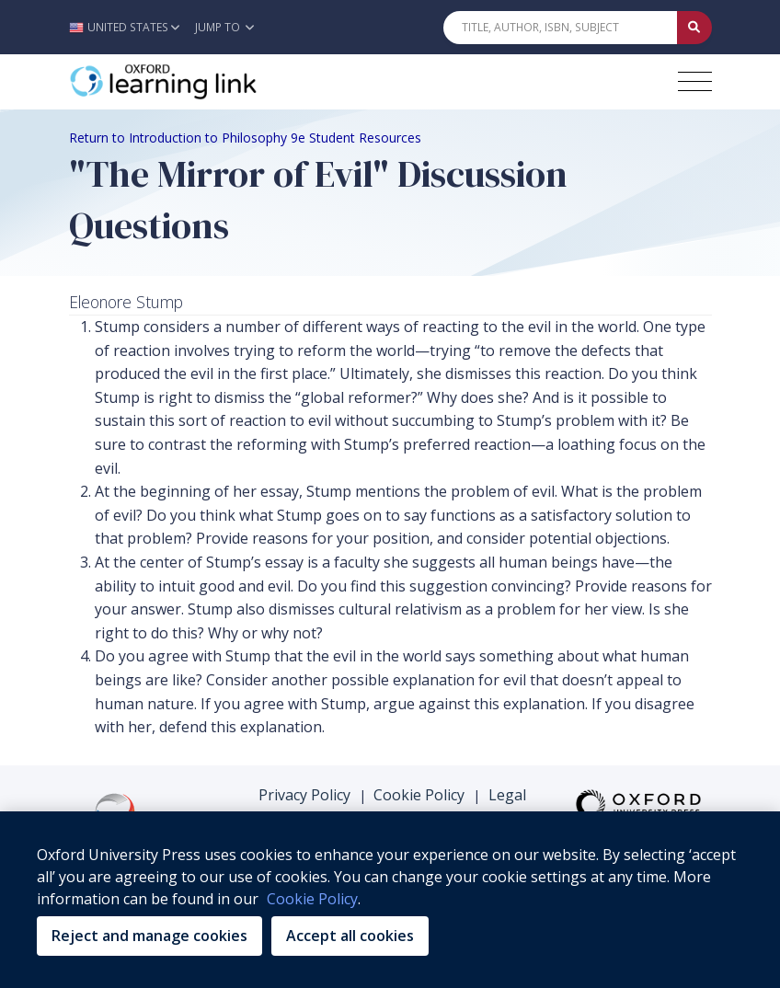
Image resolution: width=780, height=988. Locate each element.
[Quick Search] (560, 27)
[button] (129, 27)
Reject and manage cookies (149, 935)
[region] (390, 899)
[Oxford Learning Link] (207, 82)
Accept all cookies (350, 935)
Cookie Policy (419, 795)
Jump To (224, 27)
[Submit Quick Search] (694, 27)
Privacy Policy (304, 795)
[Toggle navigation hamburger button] (695, 81)
